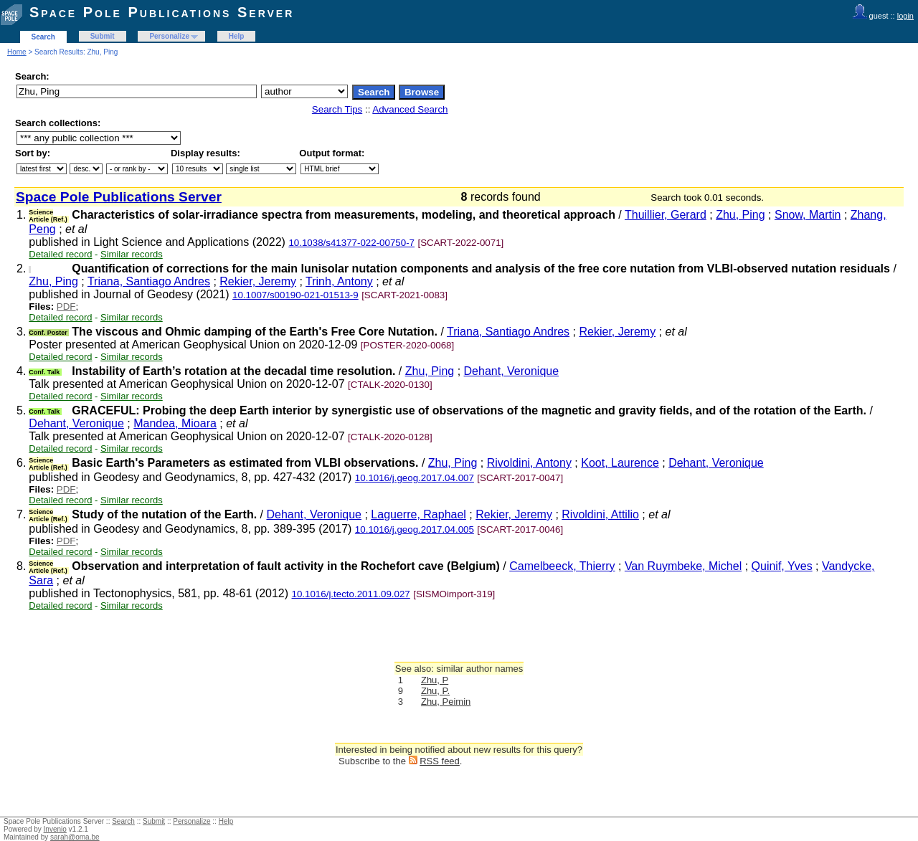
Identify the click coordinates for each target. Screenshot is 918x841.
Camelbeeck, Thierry (562, 566)
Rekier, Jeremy (257, 281)
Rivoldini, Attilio (600, 514)
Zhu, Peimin (445, 701)
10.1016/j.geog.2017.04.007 (414, 477)
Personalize (169, 36)
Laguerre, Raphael (418, 514)
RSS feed (440, 761)
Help (237, 36)
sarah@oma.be (75, 837)
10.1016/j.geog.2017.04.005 (414, 529)
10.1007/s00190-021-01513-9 (295, 295)
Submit (102, 36)
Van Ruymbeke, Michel (683, 566)
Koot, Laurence (620, 463)
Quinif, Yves (782, 566)
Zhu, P (434, 680)
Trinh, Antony (339, 281)
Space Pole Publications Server (161, 12)
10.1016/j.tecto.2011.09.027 (351, 594)
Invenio (55, 829)
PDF (66, 306)
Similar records (131, 254)
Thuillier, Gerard (665, 215)
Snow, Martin (808, 215)
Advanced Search (410, 109)
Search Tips (337, 109)
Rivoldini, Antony (529, 463)
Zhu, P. (435, 690)
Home (17, 52)
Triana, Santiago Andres (148, 281)
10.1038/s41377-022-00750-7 (351, 242)
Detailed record (60, 254)
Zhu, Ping (740, 215)
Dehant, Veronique (511, 371)
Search (43, 37)
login (905, 15)
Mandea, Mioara (175, 423)
